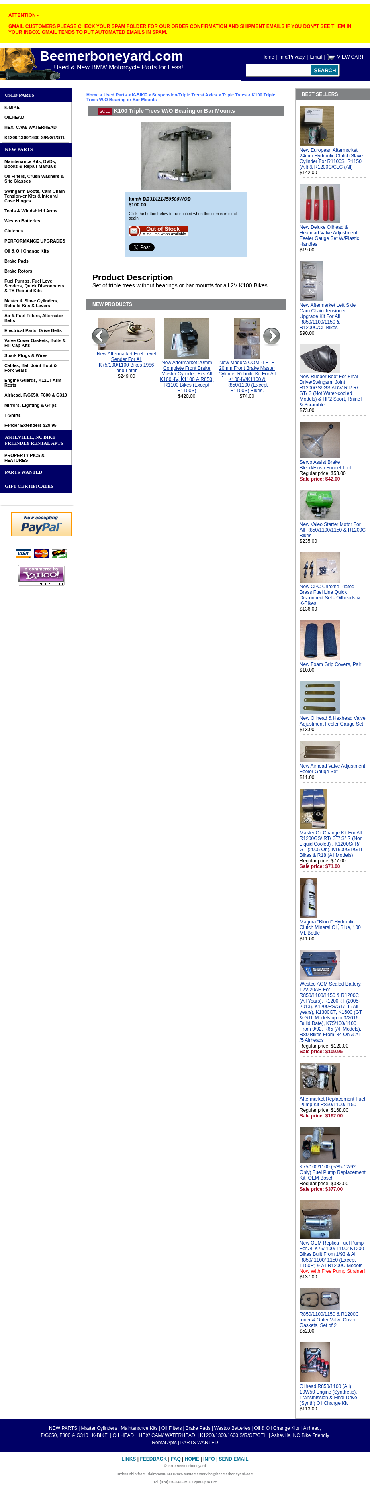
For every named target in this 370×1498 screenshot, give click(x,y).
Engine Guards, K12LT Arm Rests (32, 382)
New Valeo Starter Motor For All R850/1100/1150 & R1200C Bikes (333, 530)
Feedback (153, 1459)
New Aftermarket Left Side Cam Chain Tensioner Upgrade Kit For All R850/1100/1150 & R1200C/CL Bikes (328, 316)
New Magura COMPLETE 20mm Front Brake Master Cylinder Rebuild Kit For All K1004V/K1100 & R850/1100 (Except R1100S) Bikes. (247, 376)
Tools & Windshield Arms (30, 210)
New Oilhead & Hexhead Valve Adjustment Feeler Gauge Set (333, 721)
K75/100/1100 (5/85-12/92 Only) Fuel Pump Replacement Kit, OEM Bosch (333, 1172)
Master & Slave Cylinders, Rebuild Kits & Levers (31, 303)
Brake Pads (16, 261)
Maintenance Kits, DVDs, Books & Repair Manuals (30, 164)
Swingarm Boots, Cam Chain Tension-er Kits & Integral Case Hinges (34, 196)
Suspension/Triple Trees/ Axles (184, 94)
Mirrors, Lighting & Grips (30, 405)
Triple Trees (234, 94)
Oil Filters (171, 1428)
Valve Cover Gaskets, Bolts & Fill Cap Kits (35, 343)
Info (209, 1459)
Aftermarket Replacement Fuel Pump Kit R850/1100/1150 (332, 1101)
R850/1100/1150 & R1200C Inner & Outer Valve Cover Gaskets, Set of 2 (329, 1319)
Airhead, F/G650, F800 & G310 (35, 395)
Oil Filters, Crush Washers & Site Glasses (34, 178)
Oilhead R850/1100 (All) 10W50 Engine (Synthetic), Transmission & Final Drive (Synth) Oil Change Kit (328, 1395)
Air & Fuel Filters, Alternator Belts (33, 318)
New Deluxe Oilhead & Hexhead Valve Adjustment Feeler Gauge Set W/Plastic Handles (329, 235)
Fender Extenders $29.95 (30, 425)
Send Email (234, 1459)
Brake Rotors (18, 271)
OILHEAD (14, 117)
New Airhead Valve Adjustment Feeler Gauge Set (332, 768)
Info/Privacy (292, 57)
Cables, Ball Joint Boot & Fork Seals (30, 368)
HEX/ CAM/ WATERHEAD (30, 127)
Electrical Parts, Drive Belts (33, 330)
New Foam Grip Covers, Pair (330, 664)
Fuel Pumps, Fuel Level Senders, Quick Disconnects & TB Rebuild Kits (34, 286)
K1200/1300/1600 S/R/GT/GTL (34, 137)
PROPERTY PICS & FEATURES (24, 458)
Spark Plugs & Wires (26, 355)
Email (316, 57)
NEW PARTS (19, 149)
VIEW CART (350, 57)
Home (267, 57)
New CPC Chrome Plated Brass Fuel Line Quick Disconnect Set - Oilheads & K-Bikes (330, 595)
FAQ (176, 1459)
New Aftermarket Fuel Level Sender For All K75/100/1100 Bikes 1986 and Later (126, 362)
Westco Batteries (22, 220)
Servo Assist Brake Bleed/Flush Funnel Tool (326, 465)
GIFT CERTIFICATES (29, 486)
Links (128, 1459)
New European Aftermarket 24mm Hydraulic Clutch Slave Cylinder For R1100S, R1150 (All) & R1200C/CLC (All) (331, 158)
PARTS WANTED (24, 472)
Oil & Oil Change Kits (26, 251)
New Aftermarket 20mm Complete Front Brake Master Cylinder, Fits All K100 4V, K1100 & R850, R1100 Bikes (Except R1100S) (186, 376)
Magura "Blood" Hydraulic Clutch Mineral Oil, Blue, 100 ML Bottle (330, 927)
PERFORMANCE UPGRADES (34, 240)
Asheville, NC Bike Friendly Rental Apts (34, 440)
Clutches (13, 230)
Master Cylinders (99, 1428)
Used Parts (19, 95)
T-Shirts (12, 415)
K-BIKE (12, 107)
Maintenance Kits (139, 1428)
